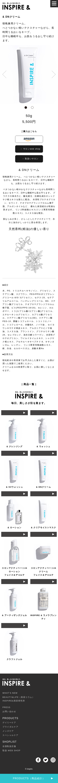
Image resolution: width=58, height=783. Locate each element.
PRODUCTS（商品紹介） (33, 778)
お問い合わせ (9, 711)
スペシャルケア (10, 735)
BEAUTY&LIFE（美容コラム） (29, 699)
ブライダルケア (10, 727)
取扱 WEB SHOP (11, 750)
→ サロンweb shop (30, 149)
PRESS (6, 707)
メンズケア (8, 731)
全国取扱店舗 (9, 746)
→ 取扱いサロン (30, 158)
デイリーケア (9, 722)
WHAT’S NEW (10, 693)
